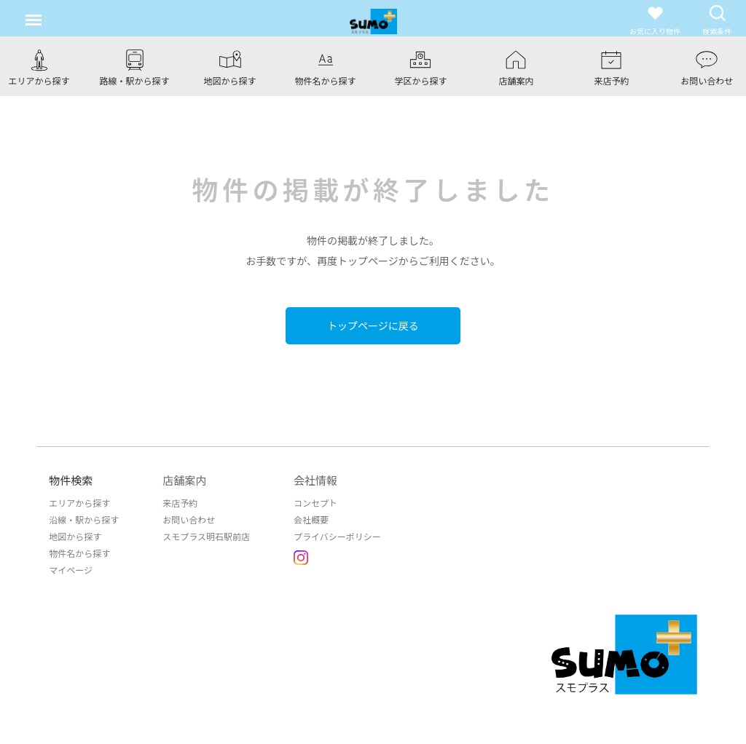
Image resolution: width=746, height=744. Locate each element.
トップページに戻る (373, 325)
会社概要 (311, 519)
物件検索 (71, 480)
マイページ (71, 569)
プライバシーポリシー (337, 536)
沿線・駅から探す (84, 519)
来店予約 (179, 502)
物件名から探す (79, 553)
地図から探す (75, 536)
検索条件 (716, 20)
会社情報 (315, 480)
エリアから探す (79, 502)
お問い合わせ (188, 519)
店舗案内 (184, 480)
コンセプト (315, 502)
